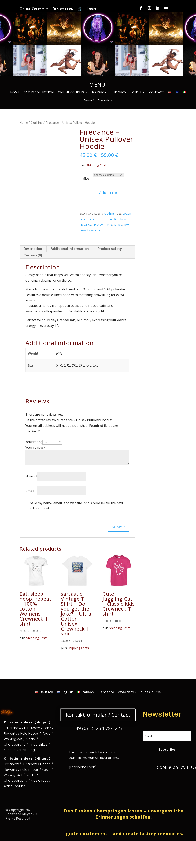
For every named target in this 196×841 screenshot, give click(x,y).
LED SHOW (119, 92)
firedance (85, 224)
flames (118, 224)
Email (31, 490)
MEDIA (136, 92)
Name (31, 476)
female (103, 219)
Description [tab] (33, 248)
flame (108, 224)
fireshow (98, 224)
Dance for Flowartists (98, 100)
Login (91, 9)
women (96, 230)
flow (126, 224)
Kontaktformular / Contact (98, 714)
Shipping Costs (97, 165)
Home (24, 122)
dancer (93, 219)
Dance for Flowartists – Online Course (129, 692)
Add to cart (109, 192)
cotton (127, 213)
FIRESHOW (99, 92)
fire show (120, 219)
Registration (62, 9)
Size (86, 178)
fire (111, 219)
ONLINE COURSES (71, 92)
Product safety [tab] (109, 248)
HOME (14, 92)
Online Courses (32, 9)
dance (83, 219)
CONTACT (156, 92)
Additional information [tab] (70, 248)
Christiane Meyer (18, 814)
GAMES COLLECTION (39, 92)
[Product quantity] (85, 193)
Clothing (37, 122)
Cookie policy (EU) (176, 767)
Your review (35, 447)
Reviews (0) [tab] (33, 255)
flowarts (85, 230)
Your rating (33, 442)
